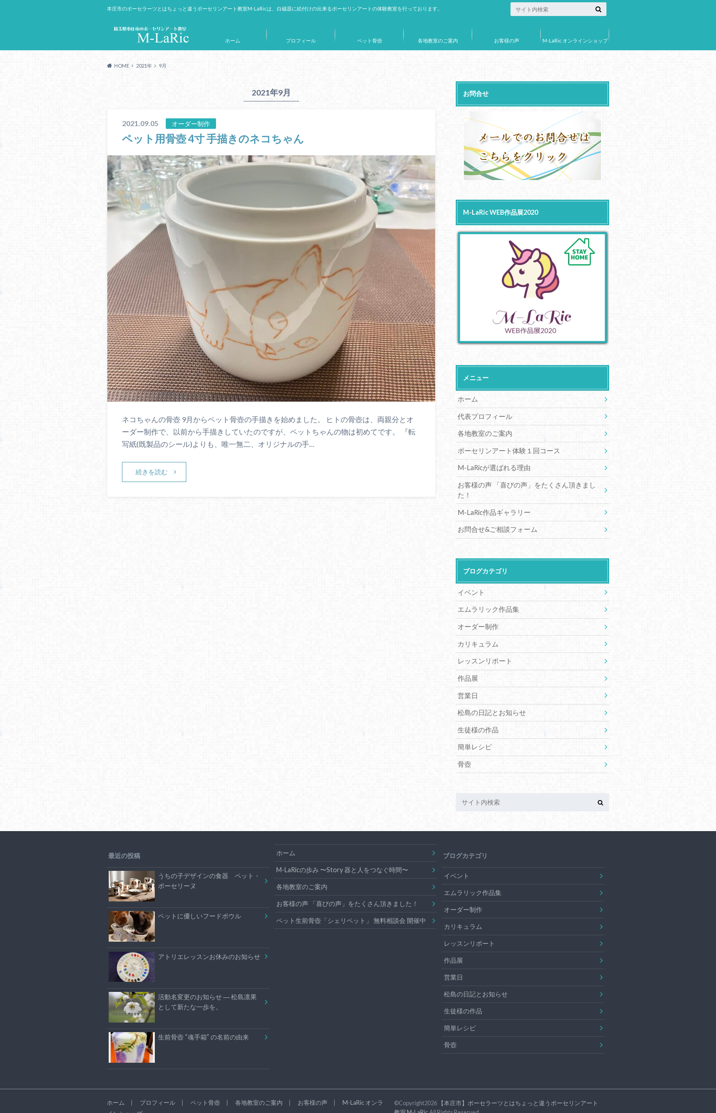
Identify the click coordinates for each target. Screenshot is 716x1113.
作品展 (467, 664)
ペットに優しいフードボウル (175, 902)
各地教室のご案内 (438, 40)
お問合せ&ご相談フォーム (495, 517)
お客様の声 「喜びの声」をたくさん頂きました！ (529, 484)
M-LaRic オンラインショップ (575, 40)
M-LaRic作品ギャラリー (492, 500)
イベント (470, 579)
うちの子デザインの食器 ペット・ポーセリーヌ (184, 866)
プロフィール (301, 40)
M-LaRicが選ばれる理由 (492, 467)
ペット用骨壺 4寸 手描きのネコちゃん (217, 138)
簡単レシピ (474, 732)
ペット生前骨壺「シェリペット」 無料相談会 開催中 (351, 904)
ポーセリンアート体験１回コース (505, 450)
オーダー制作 (477, 613)
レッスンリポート (483, 647)
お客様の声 (506, 40)
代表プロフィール (483, 416)
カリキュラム (477, 630)
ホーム (232, 40)
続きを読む (152, 472)
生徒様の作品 (477, 715)
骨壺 (464, 749)
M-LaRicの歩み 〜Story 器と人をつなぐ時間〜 (342, 854)
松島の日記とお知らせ (489, 698)
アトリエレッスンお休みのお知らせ (184, 943)
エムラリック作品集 (486, 596)
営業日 (467, 681)
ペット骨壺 (369, 40)
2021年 (144, 66)
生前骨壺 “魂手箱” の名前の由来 (178, 1025)
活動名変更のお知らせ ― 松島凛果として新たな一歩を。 (183, 989)
